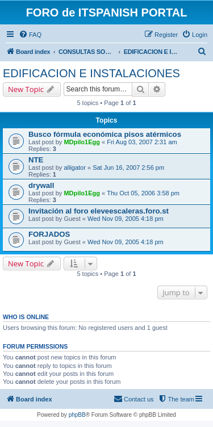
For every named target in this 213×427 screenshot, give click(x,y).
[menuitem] (30, 34)
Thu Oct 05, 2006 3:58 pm (143, 193)
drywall (41, 185)
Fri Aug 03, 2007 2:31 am (142, 142)
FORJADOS (49, 234)
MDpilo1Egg (82, 142)
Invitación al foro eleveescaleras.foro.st (98, 211)
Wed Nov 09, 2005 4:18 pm (125, 218)
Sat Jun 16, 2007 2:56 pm (128, 167)
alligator (75, 167)
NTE (35, 160)
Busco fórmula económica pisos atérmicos (104, 134)
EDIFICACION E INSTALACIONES (91, 73)
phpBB (77, 415)
